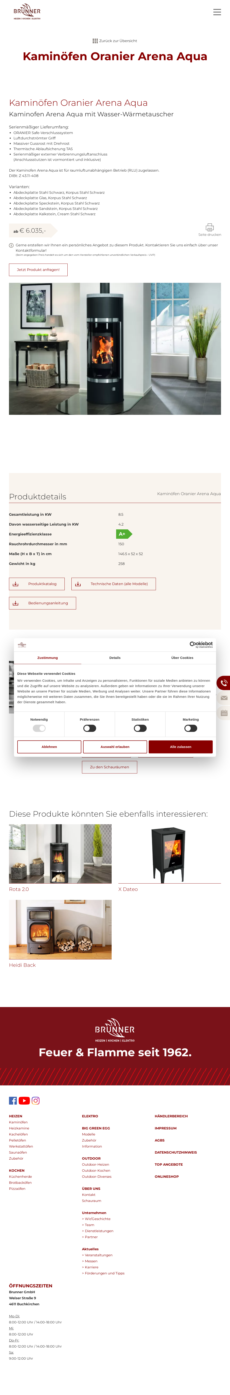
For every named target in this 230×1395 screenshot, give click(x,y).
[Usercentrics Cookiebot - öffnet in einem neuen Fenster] (193, 644)
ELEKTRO (90, 1138)
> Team (88, 1247)
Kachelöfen (18, 1156)
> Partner (90, 1259)
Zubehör (16, 1181)
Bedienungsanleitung (48, 625)
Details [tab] (115, 658)
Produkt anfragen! (106, 773)
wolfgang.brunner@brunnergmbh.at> (136, 758)
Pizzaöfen (17, 1211)
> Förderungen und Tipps (103, 1295)
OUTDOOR (91, 1181)
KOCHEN (16, 1193)
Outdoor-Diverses (96, 1199)
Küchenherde (20, 1199)
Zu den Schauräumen (109, 789)
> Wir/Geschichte (96, 1241)
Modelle (88, 1156)
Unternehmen (94, 1235)
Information (92, 1169)
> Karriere (90, 1289)
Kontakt (88, 1217)
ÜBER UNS (91, 1211)
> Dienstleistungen (97, 1253)
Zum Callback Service (165, 773)
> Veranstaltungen (97, 1277)
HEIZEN (15, 1138)
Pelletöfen (17, 1163)
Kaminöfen (18, 1144)
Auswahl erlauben (115, 747)
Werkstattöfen (21, 1169)
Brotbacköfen (20, 1205)
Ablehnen (49, 747)
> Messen (89, 1283)
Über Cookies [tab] (182, 658)
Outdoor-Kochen (96, 1193)
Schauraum (91, 1223)
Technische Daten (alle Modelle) (119, 606)
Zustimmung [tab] (48, 658)
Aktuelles (90, 1271)
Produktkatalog (42, 606)
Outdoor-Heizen (95, 1187)
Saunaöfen (18, 1175)
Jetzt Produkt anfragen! (38, 270)
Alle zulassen (180, 747)
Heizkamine (19, 1150)
